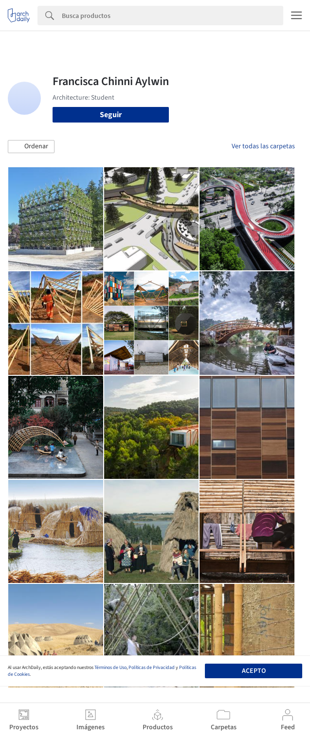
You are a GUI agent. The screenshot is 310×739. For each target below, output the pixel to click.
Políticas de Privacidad (151, 667)
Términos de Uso (110, 667)
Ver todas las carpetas (263, 146)
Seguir (111, 114)
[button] (31, 147)
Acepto (254, 671)
